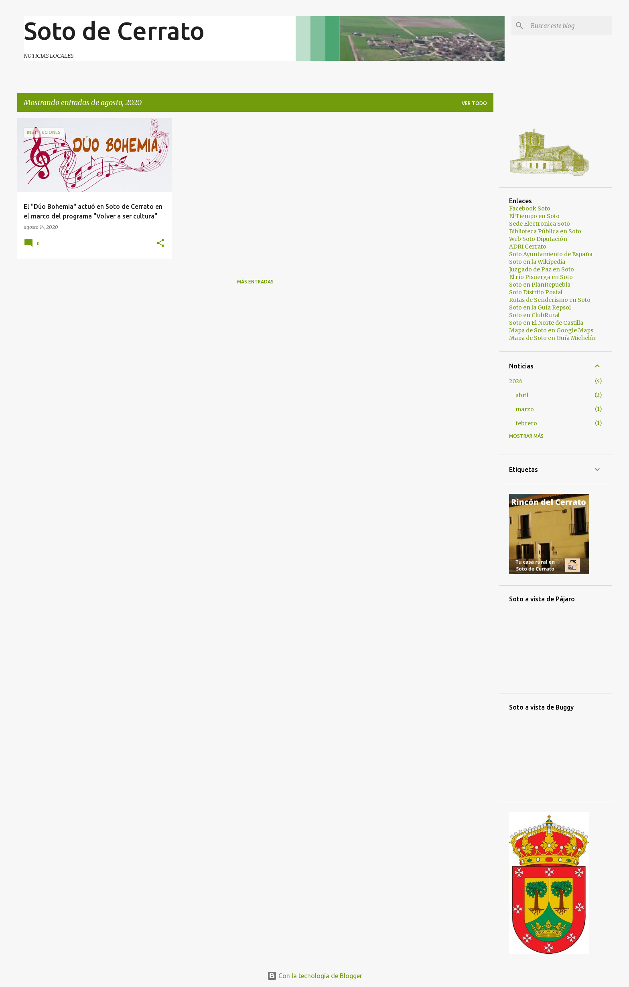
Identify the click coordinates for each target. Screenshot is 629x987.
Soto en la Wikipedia (537, 261)
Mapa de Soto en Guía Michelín (552, 338)
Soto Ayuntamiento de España (550, 254)
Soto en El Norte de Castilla (546, 322)
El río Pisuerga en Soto (541, 277)
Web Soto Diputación (538, 239)
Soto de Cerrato (114, 30)
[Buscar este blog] (570, 25)
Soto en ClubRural (534, 315)
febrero (526, 423)
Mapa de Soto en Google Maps (551, 330)
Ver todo (474, 103)
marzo (524, 409)
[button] (160, 243)
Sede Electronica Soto (539, 223)
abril (521, 395)
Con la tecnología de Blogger (314, 975)
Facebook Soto (529, 208)
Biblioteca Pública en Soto (545, 231)
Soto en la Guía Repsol (540, 307)
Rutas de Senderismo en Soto (549, 299)
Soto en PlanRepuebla (539, 284)
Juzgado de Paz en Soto (541, 269)
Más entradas (255, 281)
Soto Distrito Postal (535, 292)
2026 (516, 381)
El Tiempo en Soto (534, 216)
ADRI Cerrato (527, 246)
